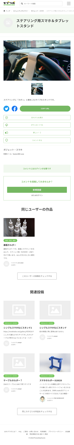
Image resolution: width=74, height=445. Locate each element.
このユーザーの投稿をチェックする (37, 276)
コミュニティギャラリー (20, 11)
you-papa (20, 263)
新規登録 (37, 189)
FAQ (20, 431)
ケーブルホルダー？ (12, 380)
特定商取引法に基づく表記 (39, 434)
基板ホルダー (9, 244)
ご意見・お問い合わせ (30, 431)
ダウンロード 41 (23, 125)
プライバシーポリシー (55, 431)
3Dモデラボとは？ (10, 431)
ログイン (39, 195)
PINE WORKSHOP (59, 398)
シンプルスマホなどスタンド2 (17, 327)
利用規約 (43, 431)
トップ (8, 11)
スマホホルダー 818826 (51, 380)
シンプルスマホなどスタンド (53, 327)
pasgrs (20, 342)
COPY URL (45, 109)
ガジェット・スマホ (37, 11)
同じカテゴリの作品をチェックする (37, 411)
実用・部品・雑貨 (10, 240)
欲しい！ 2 (22, 132)
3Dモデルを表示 (23, 117)
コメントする (23, 140)
